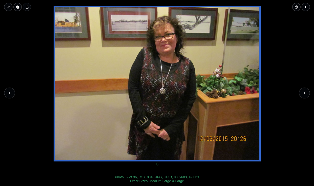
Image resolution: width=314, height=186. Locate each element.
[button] (306, 7)
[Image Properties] (17, 7)
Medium (156, 181)
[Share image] (27, 7)
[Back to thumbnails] (8, 7)
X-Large (178, 181)
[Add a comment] (157, 164)
